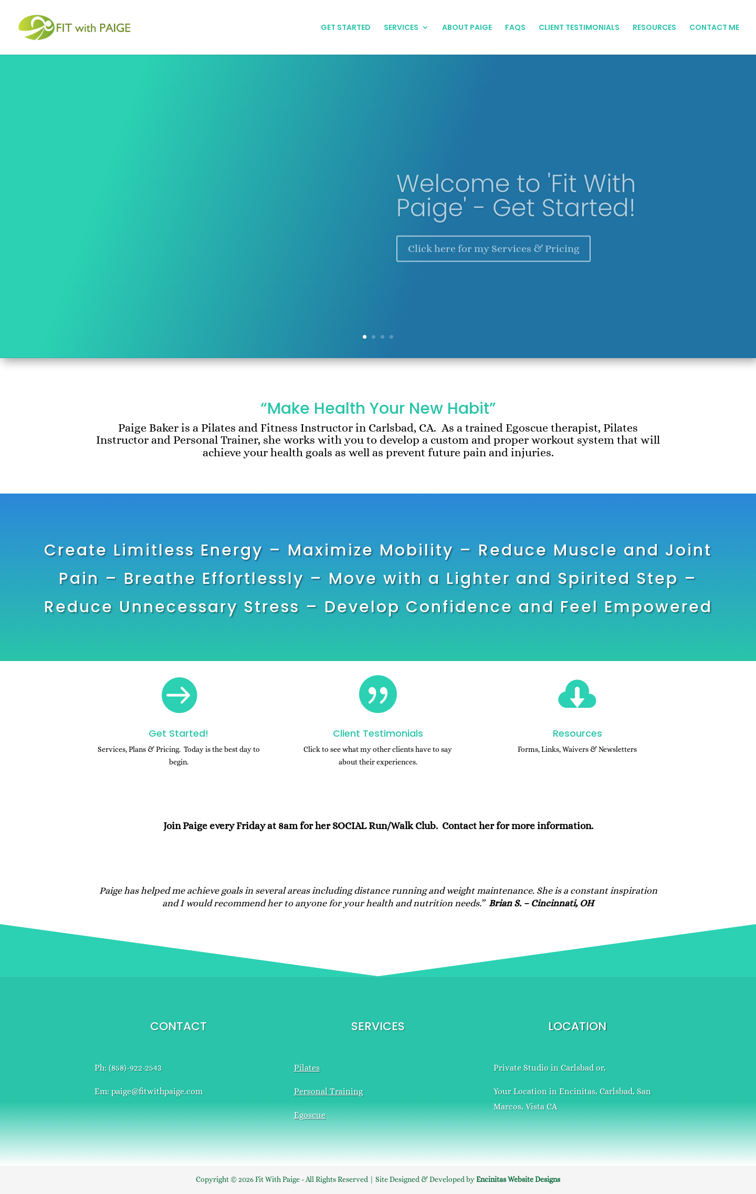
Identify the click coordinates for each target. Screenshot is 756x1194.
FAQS (515, 28)
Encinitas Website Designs (518, 1179)
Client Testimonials (378, 733)
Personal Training (328, 1091)
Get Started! (178, 733)
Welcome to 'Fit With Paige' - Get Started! (516, 213)
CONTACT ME (714, 28)
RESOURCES (654, 28)
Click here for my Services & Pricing (493, 265)
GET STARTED (346, 28)
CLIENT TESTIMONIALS (579, 28)
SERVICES (401, 28)
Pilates (307, 1068)
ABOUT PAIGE (467, 28)
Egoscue (310, 1115)
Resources (577, 733)
